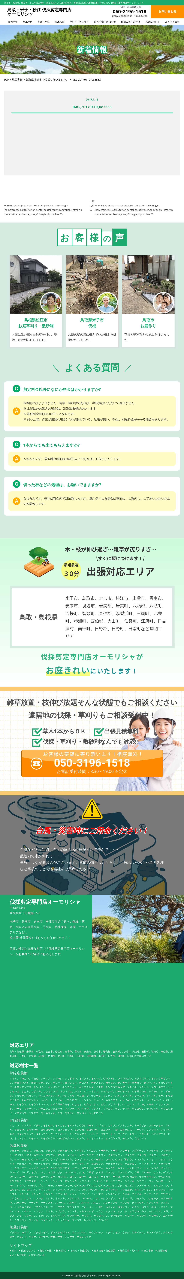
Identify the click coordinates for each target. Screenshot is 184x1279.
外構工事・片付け (130, 21)
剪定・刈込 (44, 21)
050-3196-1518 (129, 11)
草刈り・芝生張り (79, 21)
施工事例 (28, 21)
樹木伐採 (59, 21)
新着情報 (13, 21)
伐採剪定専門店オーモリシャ (88, 1275)
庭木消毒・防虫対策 (105, 21)
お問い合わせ (38, 1255)
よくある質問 (172, 21)
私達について (152, 21)
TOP (14, 1250)
